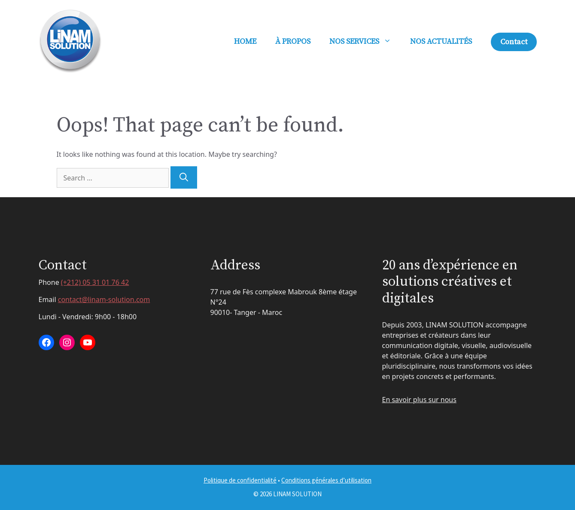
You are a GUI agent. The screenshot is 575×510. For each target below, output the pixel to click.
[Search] (183, 177)
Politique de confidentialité (240, 480)
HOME (245, 41)
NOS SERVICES (365, 41)
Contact (513, 42)
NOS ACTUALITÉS (441, 41)
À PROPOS (292, 41)
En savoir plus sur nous (419, 399)
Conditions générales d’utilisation (326, 480)
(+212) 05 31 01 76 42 (95, 282)
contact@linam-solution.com (104, 299)
